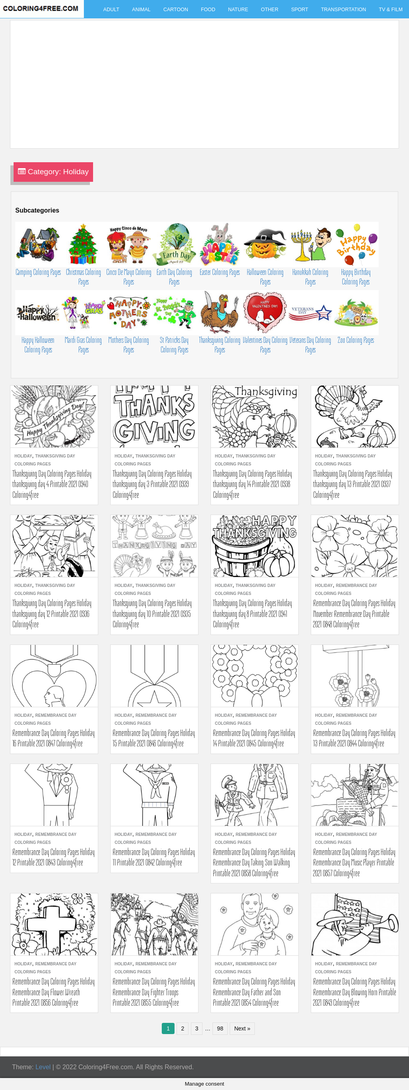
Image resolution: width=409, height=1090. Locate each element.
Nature (238, 9)
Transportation (343, 9)
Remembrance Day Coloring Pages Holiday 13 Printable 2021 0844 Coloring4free (354, 738)
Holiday (23, 456)
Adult (111, 9)
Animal (141, 9)
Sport (299, 9)
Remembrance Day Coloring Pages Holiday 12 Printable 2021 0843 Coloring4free (53, 857)
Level (43, 1067)
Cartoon (175, 9)
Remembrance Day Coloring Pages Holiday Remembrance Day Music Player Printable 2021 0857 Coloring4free (354, 862)
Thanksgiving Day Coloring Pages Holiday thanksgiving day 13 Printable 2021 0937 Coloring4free (352, 484)
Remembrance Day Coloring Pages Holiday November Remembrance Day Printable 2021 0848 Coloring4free (354, 613)
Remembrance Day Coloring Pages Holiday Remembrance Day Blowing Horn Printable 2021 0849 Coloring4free (354, 992)
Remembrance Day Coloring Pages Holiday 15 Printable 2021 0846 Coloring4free (154, 738)
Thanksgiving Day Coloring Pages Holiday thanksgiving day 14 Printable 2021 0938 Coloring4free (252, 484)
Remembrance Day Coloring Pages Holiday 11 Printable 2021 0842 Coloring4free (154, 857)
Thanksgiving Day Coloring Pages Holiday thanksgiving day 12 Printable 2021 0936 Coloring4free (51, 613)
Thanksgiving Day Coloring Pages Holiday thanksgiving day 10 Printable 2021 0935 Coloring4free (152, 613)
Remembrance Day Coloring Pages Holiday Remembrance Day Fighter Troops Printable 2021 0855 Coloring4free (154, 992)
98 (220, 1028)
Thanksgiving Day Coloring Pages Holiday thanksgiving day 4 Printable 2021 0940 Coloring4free (51, 484)
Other (269, 9)
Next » (242, 1028)
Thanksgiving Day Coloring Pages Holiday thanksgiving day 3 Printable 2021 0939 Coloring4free (152, 484)
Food (208, 9)
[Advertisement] (202, 79)
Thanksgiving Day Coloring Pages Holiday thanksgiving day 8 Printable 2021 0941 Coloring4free (252, 613)
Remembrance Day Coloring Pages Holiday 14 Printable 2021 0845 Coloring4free (254, 738)
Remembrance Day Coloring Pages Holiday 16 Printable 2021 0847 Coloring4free (53, 738)
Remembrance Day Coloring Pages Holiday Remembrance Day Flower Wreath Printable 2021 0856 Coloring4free (53, 992)
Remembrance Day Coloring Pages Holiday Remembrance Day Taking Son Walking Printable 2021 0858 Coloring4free (254, 862)
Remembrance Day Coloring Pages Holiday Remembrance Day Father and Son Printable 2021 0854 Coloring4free (254, 992)
